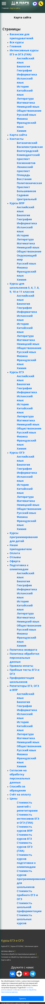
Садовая (23, 195)
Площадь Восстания (24, 177)
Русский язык (26, 114)
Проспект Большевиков (26, 189)
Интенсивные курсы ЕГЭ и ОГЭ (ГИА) (24, 52)
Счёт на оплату (20, 794)
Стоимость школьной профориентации (28, 907)
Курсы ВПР (17, 203)
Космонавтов (26, 163)
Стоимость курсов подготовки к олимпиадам (26, 861)
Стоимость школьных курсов (24, 919)
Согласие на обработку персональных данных (20, 776)
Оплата (15, 553)
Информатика (27, 74)
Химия (21, 130)
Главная (15, 46)
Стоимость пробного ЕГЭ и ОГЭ (27, 895)
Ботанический (27, 143)
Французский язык (26, 124)
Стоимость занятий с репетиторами (27, 806)
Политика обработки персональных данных (24, 657)
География (24, 70)
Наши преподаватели (21, 547)
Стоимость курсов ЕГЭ (24, 836)
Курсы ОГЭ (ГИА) (17, 946)
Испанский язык (25, 80)
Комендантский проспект (28, 157)
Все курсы (17, 42)
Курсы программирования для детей (24, 537)
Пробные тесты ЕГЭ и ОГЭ (24, 672)
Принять (22, 998)
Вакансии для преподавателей (21, 36)
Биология (23, 66)
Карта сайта (18, 135)
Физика (22, 118)
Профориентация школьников (22, 680)
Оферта (15, 561)
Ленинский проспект (25, 169)
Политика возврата (23, 649)
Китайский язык (25, 92)
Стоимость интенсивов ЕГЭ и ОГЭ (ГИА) (28, 818)
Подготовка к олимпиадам (19, 567)
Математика (26, 102)
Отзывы (15, 557)
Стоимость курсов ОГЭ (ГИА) (25, 846)
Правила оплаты (21, 665)
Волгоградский (27, 151)
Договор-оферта (7, 951)
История (23, 86)
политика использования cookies (17, 989)
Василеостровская (28, 147)
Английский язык (25, 60)
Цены (13, 798)
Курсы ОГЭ (17, 452)
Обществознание (28, 110)
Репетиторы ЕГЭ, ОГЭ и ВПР (24, 688)
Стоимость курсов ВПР (25, 828)
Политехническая (28, 183)
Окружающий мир (27, 257)
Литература (25, 98)
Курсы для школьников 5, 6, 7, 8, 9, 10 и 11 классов (24, 287)
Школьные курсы (31, 946)
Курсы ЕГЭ (17, 372)
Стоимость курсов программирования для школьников (28, 879)
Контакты (17, 139)
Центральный (27, 199)
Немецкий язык (28, 106)
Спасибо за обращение (18, 788)
